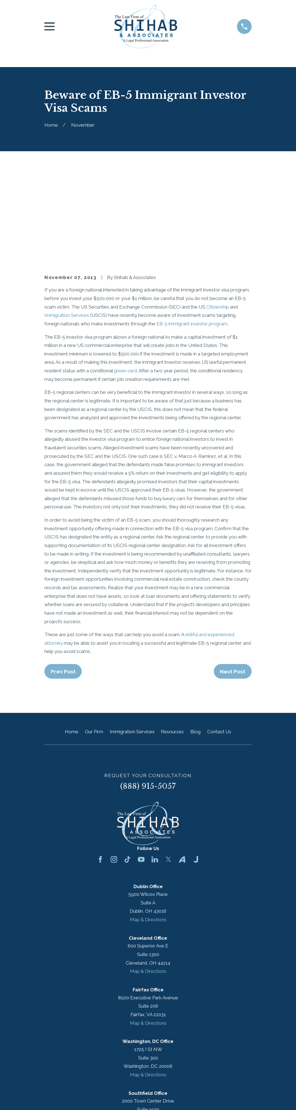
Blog (195, 638)
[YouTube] (141, 765)
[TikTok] (127, 765)
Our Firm (94, 638)
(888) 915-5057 (148, 692)
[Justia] (196, 765)
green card (125, 277)
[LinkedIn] (154, 765)
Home (71, 638)
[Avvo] (182, 765)
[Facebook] (100, 765)
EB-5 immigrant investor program (191, 230)
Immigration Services (66, 221)
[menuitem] (52, 1097)
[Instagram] (114, 765)
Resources (172, 638)
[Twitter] (168, 765)
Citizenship (217, 213)
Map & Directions (148, 825)
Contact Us (219, 638)
